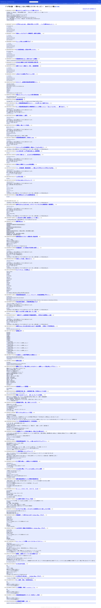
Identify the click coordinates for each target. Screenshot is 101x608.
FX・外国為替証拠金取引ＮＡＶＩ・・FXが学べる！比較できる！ (32, 103)
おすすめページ (93, 8)
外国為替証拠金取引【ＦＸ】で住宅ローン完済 (28, 595)
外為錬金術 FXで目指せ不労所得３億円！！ (27, 247)
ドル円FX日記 (19, 176)
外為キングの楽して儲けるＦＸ (24, 258)
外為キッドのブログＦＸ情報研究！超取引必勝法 (29, 33)
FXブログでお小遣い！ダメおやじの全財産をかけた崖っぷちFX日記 (33, 508)
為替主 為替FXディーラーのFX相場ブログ (27, 553)
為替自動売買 (19, 99)
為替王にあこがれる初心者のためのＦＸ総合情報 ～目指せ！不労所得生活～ (35, 326)
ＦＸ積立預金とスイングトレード (24, 451)
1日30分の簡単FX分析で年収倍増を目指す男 (27, 62)
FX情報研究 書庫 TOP (22, 601)
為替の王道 (19, 360)
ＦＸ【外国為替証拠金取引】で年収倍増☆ (27, 421)
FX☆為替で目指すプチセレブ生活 (24, 498)
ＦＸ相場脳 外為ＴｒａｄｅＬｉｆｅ (25, 587)
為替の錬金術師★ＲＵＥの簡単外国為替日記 (27, 478)
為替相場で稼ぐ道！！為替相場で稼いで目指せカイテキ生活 (31, 391)
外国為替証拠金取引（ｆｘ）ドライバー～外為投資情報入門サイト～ (33, 294)
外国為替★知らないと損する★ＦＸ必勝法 (26, 58)
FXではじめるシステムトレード (24, 180)
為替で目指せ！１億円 (22, 115)
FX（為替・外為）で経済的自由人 (24, 580)
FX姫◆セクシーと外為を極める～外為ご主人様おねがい (30, 431)
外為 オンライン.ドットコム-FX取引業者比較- (27, 94)
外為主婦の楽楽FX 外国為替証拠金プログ (27, 301)
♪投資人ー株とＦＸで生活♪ (23, 125)
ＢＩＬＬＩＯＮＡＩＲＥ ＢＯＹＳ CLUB (27, 488)
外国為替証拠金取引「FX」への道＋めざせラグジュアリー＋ (31, 441)
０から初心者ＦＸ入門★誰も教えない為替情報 (28, 151)
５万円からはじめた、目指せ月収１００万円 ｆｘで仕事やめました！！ (35, 24)
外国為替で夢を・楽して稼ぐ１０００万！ (27, 402)
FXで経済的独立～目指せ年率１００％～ (26, 49)
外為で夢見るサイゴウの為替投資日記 (25, 194)
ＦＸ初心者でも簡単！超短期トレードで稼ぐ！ (27, 217)
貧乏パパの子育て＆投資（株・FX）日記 (26, 311)
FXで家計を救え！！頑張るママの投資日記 (27, 461)
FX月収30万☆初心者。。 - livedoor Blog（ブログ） (29, 576)
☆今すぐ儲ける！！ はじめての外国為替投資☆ (28, 154)
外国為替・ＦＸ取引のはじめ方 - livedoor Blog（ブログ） (30, 515)
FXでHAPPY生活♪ (20, 563)
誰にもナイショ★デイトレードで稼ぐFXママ (27, 10)
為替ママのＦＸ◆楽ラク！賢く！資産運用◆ (27, 66)
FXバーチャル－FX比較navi (23, 269)
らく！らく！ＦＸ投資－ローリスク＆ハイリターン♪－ (29, 541)
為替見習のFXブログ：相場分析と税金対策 (27, 236)
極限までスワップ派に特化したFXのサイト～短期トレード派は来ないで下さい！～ (37, 366)
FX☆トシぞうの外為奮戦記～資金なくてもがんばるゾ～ (30, 147)
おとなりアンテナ (86, 8)
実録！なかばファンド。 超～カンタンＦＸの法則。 (29, 395)
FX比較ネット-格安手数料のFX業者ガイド (26, 354)
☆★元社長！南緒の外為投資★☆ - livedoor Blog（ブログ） (31, 528)
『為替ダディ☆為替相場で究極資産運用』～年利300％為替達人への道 (34, 315)
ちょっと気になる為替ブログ (23, 41)
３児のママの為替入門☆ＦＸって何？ (25, 74)
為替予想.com (19, 221)
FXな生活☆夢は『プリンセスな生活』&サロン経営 (29, 468)
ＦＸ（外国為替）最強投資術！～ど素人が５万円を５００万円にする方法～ (35, 168)
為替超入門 (19, 330)
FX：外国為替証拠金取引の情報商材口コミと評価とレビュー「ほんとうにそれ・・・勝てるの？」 (41, 106)
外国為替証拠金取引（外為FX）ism (25, 137)
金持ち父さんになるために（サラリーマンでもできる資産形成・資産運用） (35, 204)
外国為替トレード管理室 (22, 386)
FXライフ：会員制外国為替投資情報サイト (27, 82)
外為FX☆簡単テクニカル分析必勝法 (25, 164)
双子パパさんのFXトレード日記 (24, 412)
